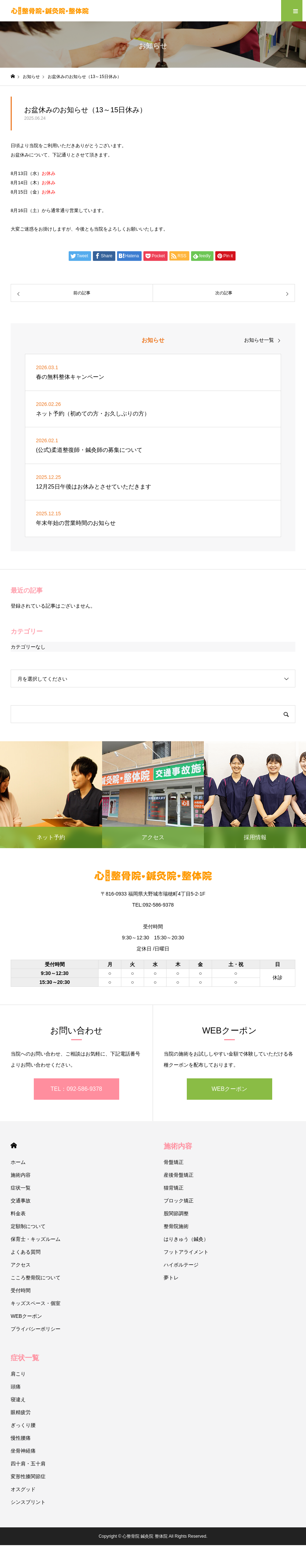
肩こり (18, 1374)
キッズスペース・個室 (35, 1303)
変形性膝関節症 (28, 1476)
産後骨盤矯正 (179, 1175)
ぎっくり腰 (23, 1425)
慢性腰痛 (21, 1438)
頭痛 (16, 1386)
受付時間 (21, 1290)
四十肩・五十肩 (28, 1463)
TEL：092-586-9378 (76, 1089)
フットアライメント (186, 1252)
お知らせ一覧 (259, 339)
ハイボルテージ (181, 1265)
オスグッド (23, 1489)
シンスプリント (28, 1502)
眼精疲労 (21, 1412)
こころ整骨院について (35, 1277)
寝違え (18, 1399)
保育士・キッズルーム (35, 1239)
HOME (14, 1145)
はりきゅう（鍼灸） (186, 1239)
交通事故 (21, 1200)
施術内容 (21, 1175)
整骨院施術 (176, 1226)
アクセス (21, 1265)
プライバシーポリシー (35, 1329)
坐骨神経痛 (23, 1451)
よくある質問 (26, 1252)
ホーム (18, 1162)
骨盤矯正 (174, 1162)
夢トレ (171, 1277)
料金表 (18, 1213)
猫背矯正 (174, 1188)
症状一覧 (21, 1188)
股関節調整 (176, 1213)
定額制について (28, 1226)
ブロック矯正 (179, 1200)
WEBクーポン (229, 1089)
